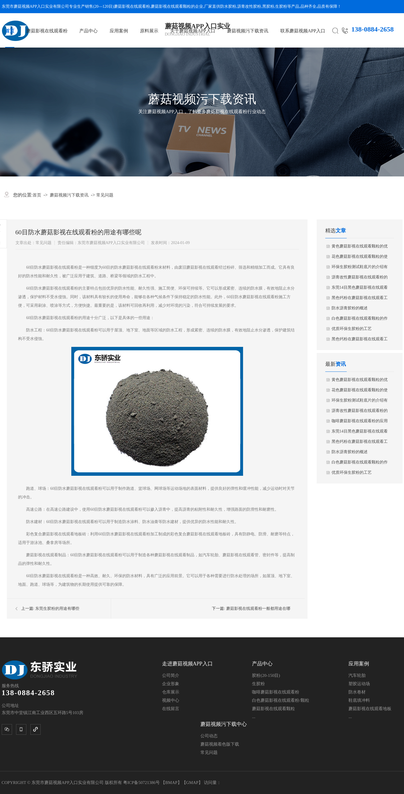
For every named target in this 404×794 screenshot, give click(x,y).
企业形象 (170, 683)
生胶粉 (281, 6)
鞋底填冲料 (359, 700)
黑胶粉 (268, 6)
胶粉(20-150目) (266, 675)
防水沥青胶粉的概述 (350, 308)
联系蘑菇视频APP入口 (302, 30)
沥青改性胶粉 (249, 6)
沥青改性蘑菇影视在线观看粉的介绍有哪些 (360, 278)
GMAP (192, 782)
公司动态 (209, 736)
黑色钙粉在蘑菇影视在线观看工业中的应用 (360, 299)
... (253, 716)
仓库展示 (170, 692)
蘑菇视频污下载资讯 (247, 30)
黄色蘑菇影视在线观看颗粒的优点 (360, 247)
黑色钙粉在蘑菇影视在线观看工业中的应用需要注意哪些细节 (360, 340)
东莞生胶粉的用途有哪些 (57, 608)
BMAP (171, 782)
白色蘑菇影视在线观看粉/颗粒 (280, 700)
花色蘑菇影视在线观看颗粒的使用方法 (360, 258)
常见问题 (104, 195)
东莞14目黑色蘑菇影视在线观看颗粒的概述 (360, 289)
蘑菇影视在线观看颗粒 (171, 6)
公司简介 (170, 675)
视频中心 (170, 700)
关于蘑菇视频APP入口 (192, 30)
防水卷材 (357, 692)
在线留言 (170, 708)
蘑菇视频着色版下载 (219, 744)
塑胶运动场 (359, 683)
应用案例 (119, 30)
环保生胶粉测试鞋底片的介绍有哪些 (360, 268)
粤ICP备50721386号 (142, 782)
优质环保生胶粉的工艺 (352, 329)
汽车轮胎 (357, 675)
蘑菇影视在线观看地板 (369, 708)
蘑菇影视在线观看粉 (132, 6)
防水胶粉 (228, 6)
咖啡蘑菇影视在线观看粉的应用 (360, 421)
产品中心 (88, 30)
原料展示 (149, 30)
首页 (9, 30)
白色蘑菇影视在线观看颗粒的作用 (360, 320)
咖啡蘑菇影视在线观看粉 (275, 692)
